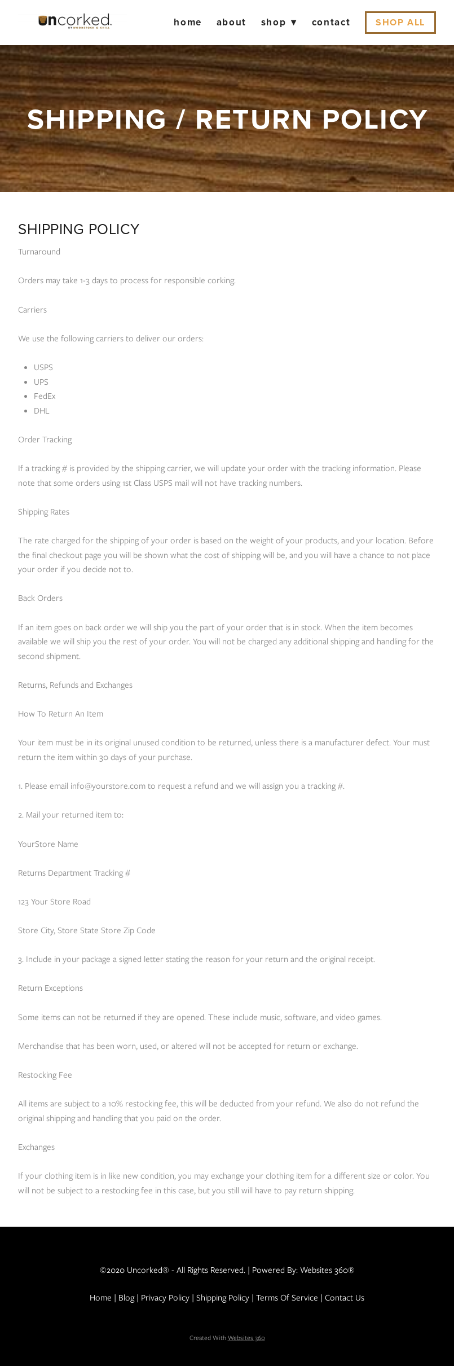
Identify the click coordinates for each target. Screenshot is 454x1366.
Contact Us (344, 1298)
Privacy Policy (165, 1298)
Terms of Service (287, 1298)
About (232, 22)
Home (188, 22)
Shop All (400, 22)
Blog (126, 1298)
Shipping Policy (222, 1298)
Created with (227, 1337)
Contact (331, 22)
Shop (279, 22)
